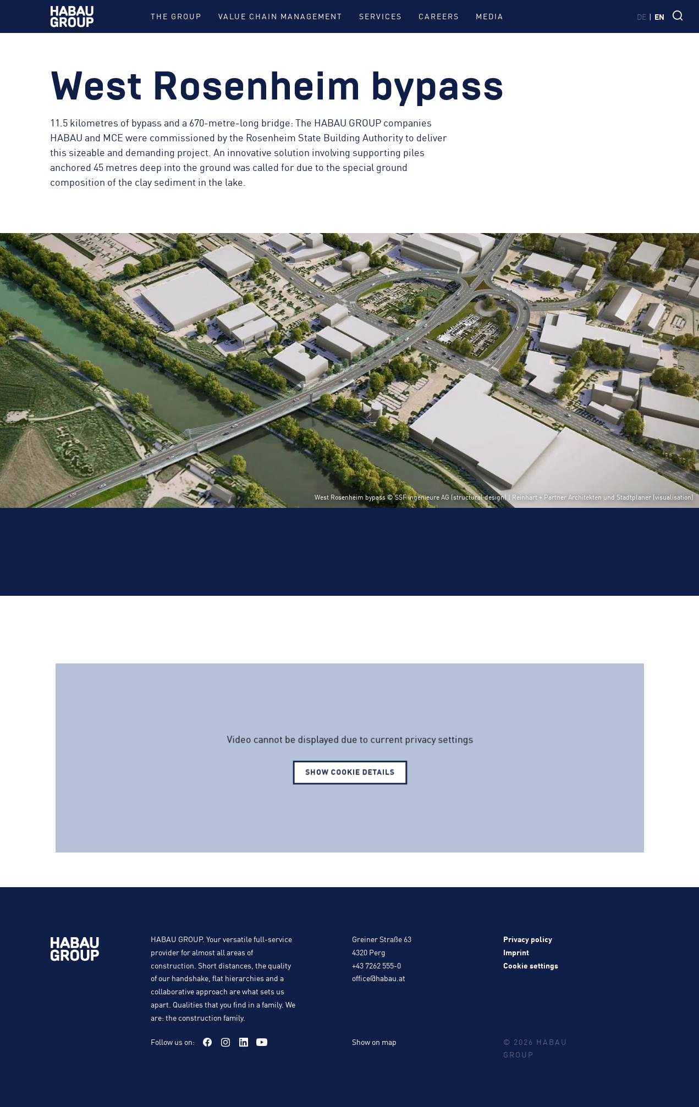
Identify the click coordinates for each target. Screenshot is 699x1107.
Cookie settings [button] (530, 965)
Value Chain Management (280, 15)
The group (176, 15)
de (641, 16)
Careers (439, 15)
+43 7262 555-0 (376, 965)
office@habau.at (378, 977)
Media (490, 15)
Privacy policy (527, 938)
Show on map (374, 1041)
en (659, 16)
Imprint (516, 952)
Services (380, 15)
